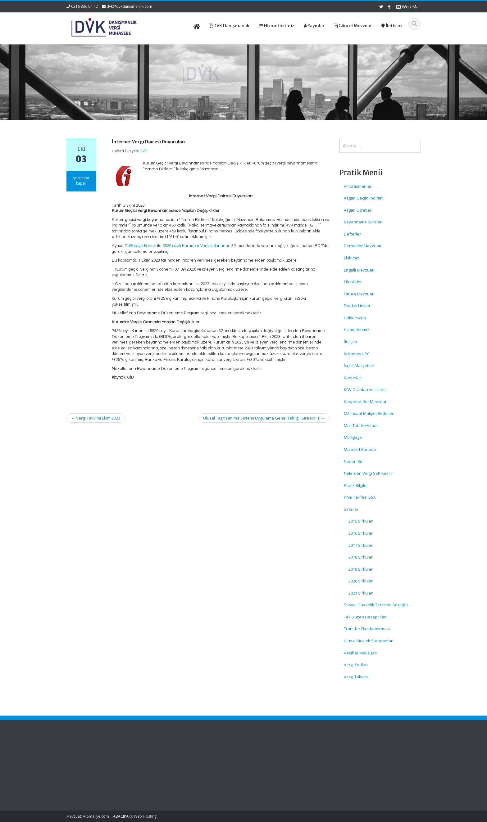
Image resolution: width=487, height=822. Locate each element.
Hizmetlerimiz (356, 329)
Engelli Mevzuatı (359, 270)
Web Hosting (145, 816)
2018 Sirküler (360, 557)
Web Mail (408, 7)
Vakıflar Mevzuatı (360, 653)
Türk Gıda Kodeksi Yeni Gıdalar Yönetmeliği (92, 784)
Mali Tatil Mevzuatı (361, 425)
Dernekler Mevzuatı (362, 246)
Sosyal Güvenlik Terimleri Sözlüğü (376, 605)
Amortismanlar (357, 186)
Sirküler (351, 509)
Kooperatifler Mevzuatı (365, 401)
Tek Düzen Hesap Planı (366, 617)
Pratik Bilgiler (356, 485)
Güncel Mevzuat (267, 772)
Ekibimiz (351, 258)
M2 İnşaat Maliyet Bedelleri (369, 413)
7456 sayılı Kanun (140, 246)
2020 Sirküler (360, 581)
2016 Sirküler (360, 533)
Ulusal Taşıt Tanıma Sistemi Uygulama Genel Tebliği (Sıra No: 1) (264, 418)
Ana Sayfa (262, 754)
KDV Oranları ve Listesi (365, 389)
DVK (143, 151)
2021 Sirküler (360, 593)
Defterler (352, 234)
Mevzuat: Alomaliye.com (87, 816)
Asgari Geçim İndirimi (363, 198)
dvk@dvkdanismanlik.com (129, 6)
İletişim (350, 341)
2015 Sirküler (360, 521)
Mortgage (353, 437)
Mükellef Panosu (360, 449)
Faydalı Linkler (357, 305)
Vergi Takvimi (356, 677)
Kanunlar (352, 377)
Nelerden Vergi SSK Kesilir (368, 473)
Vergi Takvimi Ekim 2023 (95, 418)
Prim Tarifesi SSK (360, 497)
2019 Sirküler (360, 569)
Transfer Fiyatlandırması (367, 628)
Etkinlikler (353, 282)
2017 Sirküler (360, 545)
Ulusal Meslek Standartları (369, 641)
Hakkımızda (355, 318)
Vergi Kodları (356, 664)
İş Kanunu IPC (357, 354)
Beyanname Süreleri (363, 222)
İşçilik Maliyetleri (359, 365)
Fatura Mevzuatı (359, 294)
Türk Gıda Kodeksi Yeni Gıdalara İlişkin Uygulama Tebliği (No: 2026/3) (93, 763)
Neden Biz (353, 461)
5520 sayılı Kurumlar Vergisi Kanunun (196, 246)
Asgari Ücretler (357, 210)
